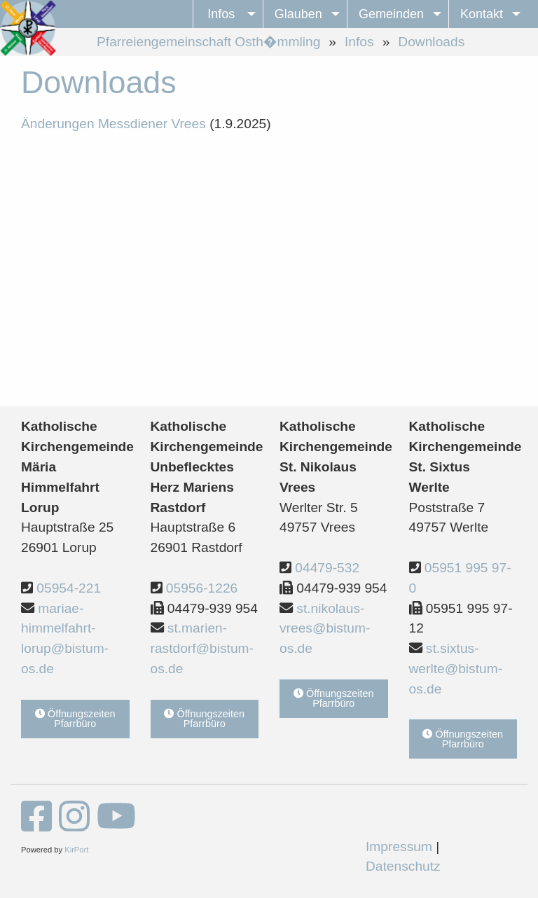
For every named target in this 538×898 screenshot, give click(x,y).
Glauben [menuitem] (298, 14)
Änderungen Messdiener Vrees (113, 123)
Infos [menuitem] (221, 14)
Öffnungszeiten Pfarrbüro (75, 718)
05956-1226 (201, 588)
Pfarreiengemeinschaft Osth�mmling (208, 41)
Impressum (399, 846)
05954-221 (68, 588)
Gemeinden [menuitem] (391, 14)
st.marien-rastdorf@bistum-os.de (202, 648)
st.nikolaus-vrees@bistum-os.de (325, 628)
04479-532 (327, 567)
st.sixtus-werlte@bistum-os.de (456, 668)
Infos (359, 41)
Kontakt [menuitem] (481, 14)
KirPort (76, 849)
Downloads (431, 41)
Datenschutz (403, 866)
